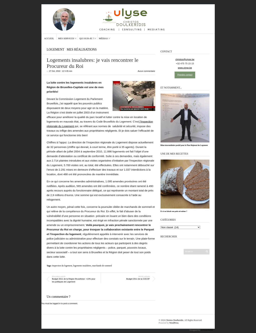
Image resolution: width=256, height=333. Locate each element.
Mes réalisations (82, 49)
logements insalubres (82, 265)
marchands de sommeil (102, 265)
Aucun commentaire (146, 71)
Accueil (49, 38)
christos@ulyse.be (184, 59)
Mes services (66, 38)
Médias (103, 38)
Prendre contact (185, 75)
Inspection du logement (62, 265)
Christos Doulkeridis (174, 320)
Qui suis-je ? (86, 38)
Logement (55, 49)
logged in (57, 303)
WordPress (173, 323)
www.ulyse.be (185, 67)
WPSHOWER (207, 330)
